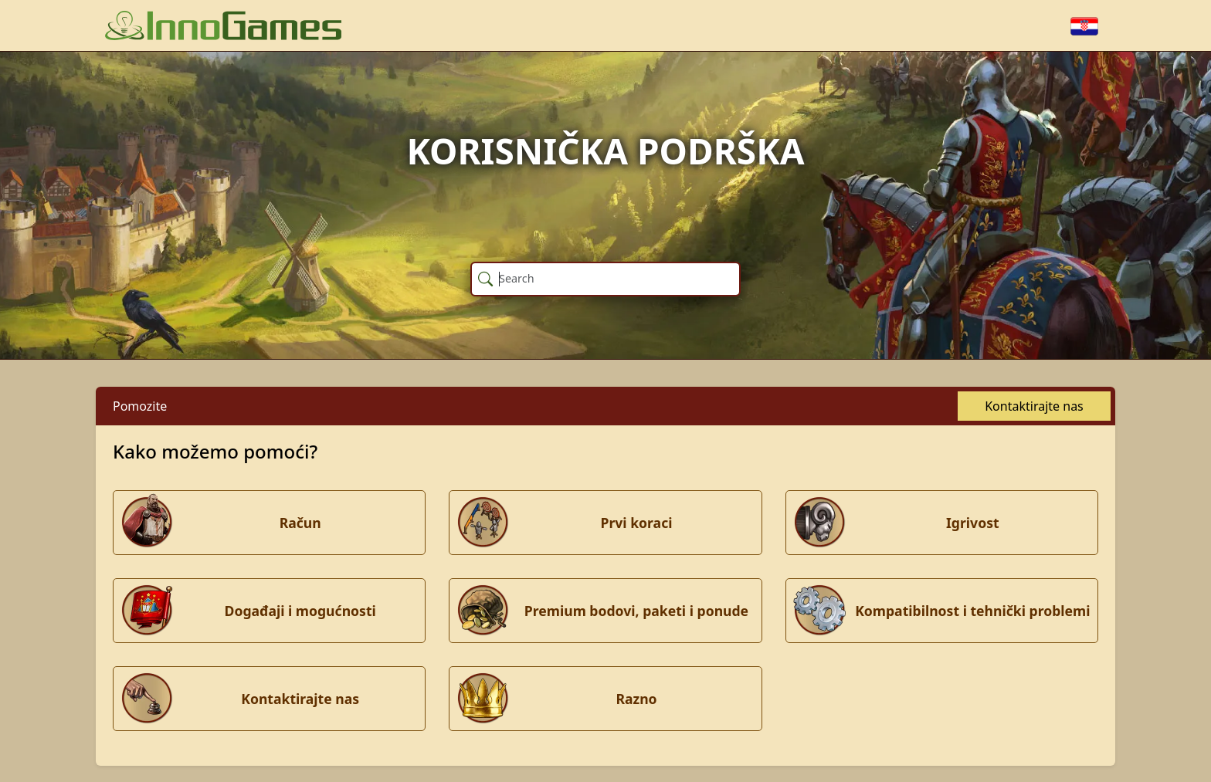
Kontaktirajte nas (1034, 406)
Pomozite (140, 406)
